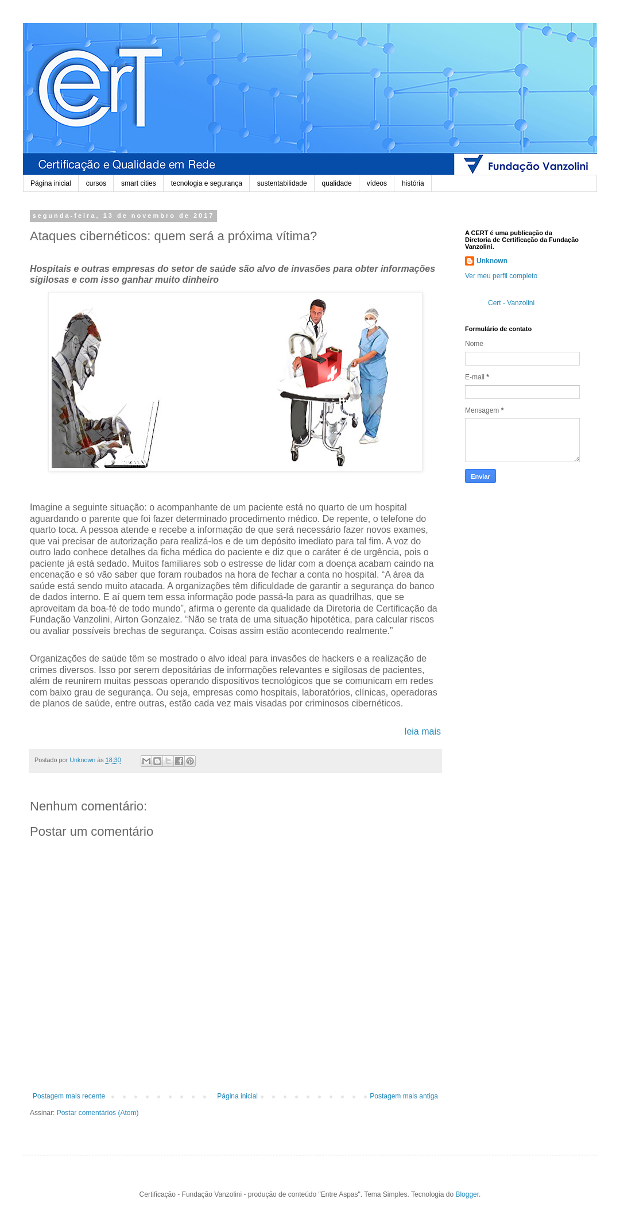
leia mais (423, 731)
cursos (96, 183)
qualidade (337, 183)
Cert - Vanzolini (511, 303)
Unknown (491, 261)
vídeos (377, 183)
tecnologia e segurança (206, 183)
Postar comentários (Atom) (98, 1113)
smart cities (138, 183)
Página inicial (50, 183)
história (413, 183)
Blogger (467, 1194)
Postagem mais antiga (404, 1096)
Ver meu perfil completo (501, 276)
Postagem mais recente (69, 1096)
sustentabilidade (282, 183)
